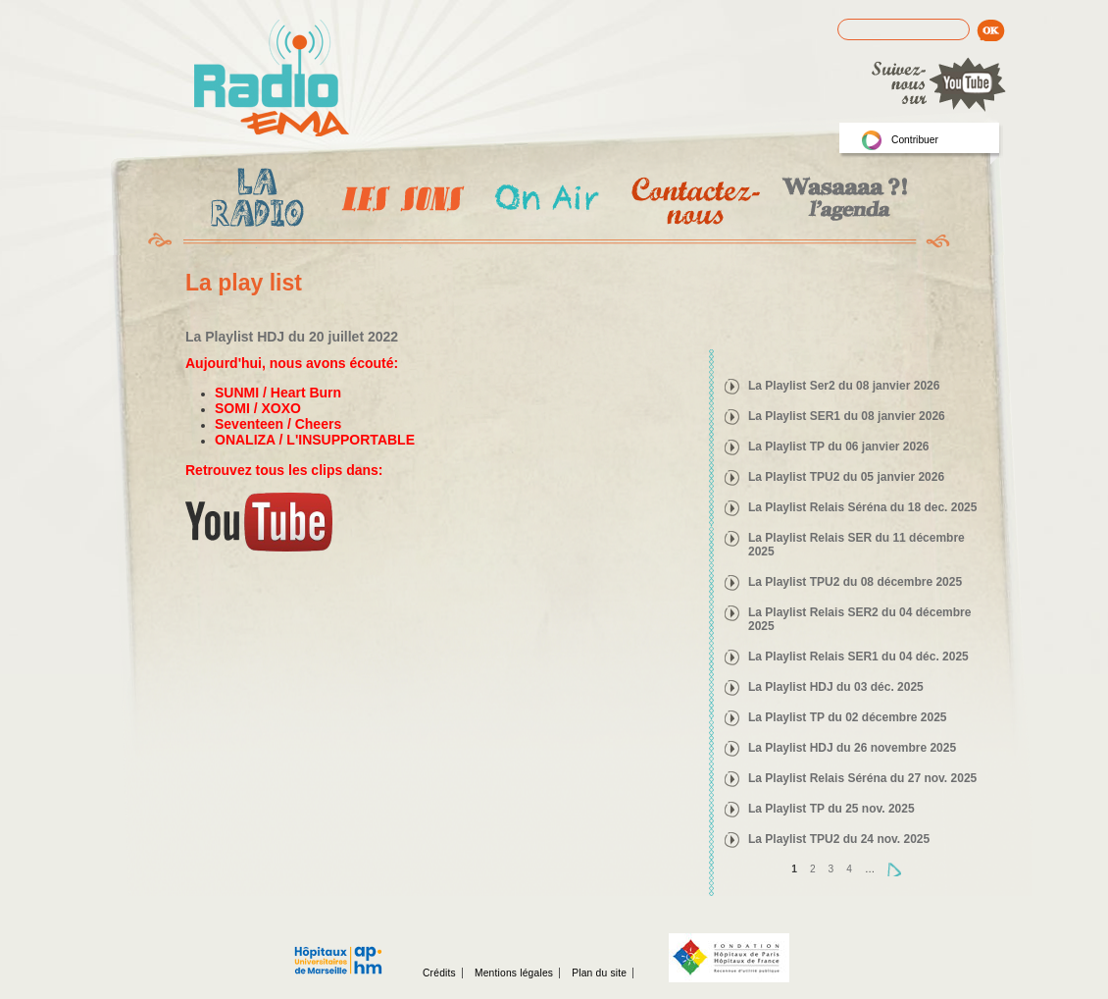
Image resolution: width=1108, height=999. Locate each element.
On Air (546, 200)
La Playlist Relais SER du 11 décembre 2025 (856, 544)
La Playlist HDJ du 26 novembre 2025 (852, 748)
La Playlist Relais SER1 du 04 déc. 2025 (858, 656)
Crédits (439, 973)
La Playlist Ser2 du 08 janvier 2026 (843, 386)
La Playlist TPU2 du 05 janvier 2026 (846, 477)
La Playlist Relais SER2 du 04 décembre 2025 (859, 619)
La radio (254, 201)
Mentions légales (514, 973)
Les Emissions (399, 201)
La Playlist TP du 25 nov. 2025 (831, 808)
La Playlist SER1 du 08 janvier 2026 (846, 416)
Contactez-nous (694, 200)
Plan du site (599, 973)
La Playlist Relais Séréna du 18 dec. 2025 (862, 507)
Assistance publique (338, 949)
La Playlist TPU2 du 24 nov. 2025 (839, 839)
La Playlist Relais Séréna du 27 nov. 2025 (862, 778)
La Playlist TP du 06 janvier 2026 (839, 446)
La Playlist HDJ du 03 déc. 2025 (836, 687)
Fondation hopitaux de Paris (729, 957)
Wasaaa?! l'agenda (842, 200)
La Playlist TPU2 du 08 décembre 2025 (855, 582)
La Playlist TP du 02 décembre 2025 (847, 717)
